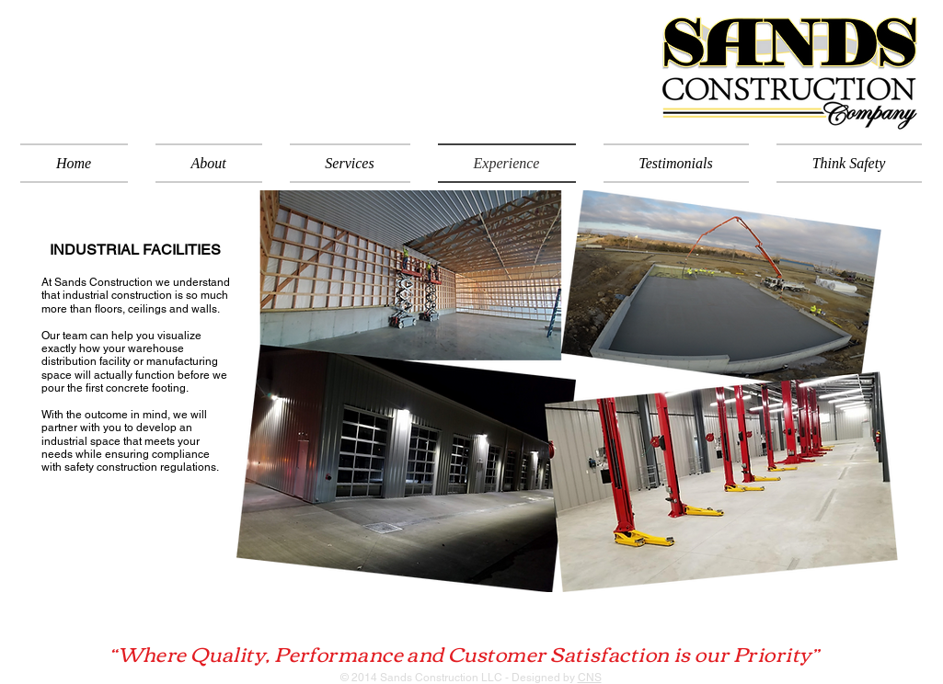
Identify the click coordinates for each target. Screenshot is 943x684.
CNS (590, 677)
